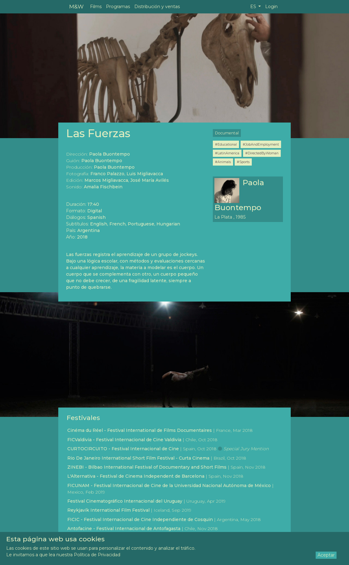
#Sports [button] (243, 162)
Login (271, 6)
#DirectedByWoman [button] (262, 153)
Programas (118, 6)
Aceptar (326, 555)
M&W (76, 6)
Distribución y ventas (157, 6)
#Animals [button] (223, 162)
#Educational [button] (226, 144)
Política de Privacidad (97, 555)
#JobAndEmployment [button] (261, 144)
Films (96, 6)
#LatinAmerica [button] (227, 153)
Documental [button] (227, 133)
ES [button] (253, 6)
